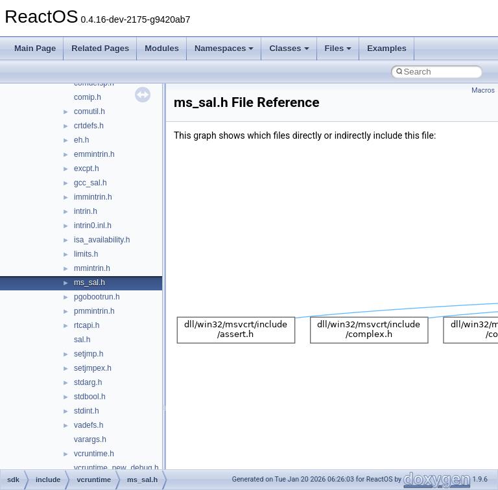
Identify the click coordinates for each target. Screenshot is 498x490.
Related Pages (100, 48)
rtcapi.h (86, 325)
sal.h (82, 339)
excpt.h (86, 168)
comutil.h (89, 111)
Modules (162, 48)
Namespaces (224, 48)
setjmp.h (88, 353)
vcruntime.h (94, 453)
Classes (289, 48)
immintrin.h (93, 197)
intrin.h (85, 211)
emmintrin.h (94, 154)
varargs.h (90, 439)
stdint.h (86, 410)
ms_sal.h (89, 282)
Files (338, 48)
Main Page (35, 48)
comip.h (87, 97)
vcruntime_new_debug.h (116, 467)
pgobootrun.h (97, 296)
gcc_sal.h (90, 182)
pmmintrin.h (94, 311)
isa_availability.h (102, 239)
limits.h (86, 254)
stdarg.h (88, 382)
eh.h (81, 140)
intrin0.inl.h (93, 225)
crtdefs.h (89, 125)
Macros (483, 90)
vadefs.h (88, 425)
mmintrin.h (92, 268)
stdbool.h (90, 396)
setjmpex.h (93, 368)
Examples (387, 48)
